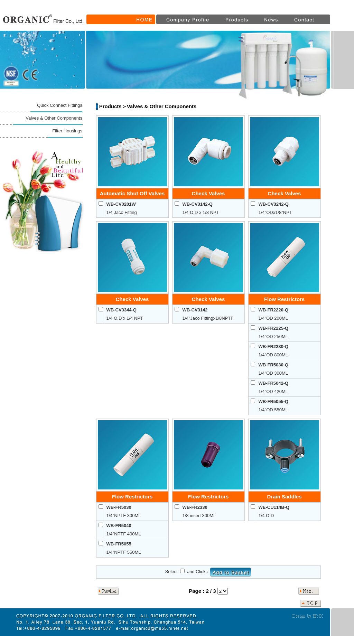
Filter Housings (67, 130)
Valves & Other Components (54, 118)
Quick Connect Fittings (59, 105)
